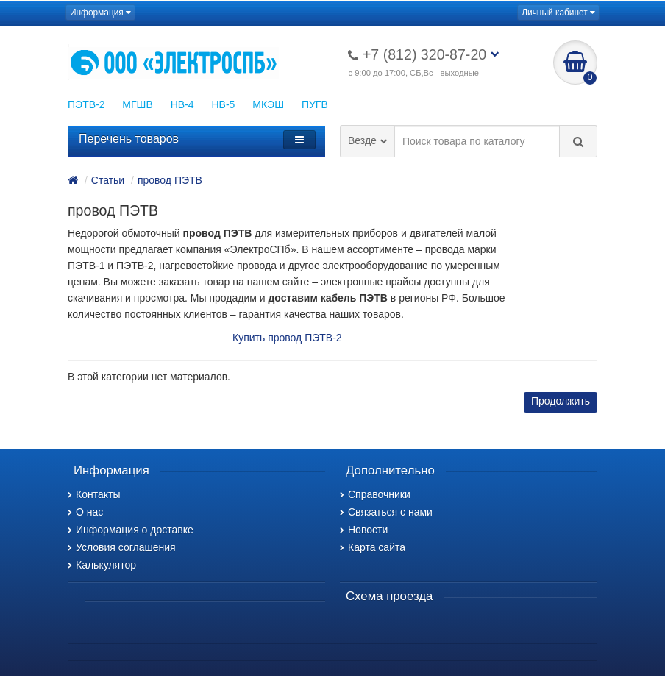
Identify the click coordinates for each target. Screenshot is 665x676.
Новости (364, 530)
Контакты (94, 494)
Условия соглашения (122, 547)
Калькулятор (102, 565)
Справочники (375, 494)
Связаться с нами (386, 512)
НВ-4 (182, 104)
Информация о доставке (130, 530)
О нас (85, 512)
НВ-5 (223, 104)
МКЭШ (268, 104)
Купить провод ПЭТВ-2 (287, 338)
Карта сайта (372, 547)
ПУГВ (315, 104)
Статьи (107, 180)
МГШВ (137, 104)
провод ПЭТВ (170, 180)
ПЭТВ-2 (86, 104)
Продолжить (560, 401)
